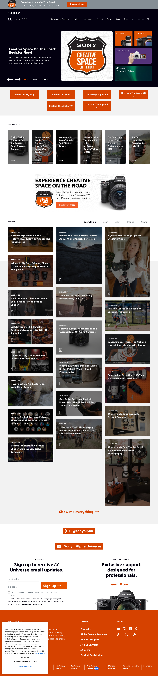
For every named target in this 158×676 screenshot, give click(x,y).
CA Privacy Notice (35, 604)
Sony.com (147, 666)
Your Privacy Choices (93, 667)
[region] (25, 648)
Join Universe (89, 644)
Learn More (77, 4)
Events (109, 19)
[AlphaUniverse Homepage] (17, 19)
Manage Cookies (25, 666)
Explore (76, 19)
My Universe (138, 19)
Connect (100, 19)
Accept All (25, 657)
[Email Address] (23, 579)
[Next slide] (17, 79)
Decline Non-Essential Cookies (25, 661)
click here (25, 604)
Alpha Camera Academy (60, 19)
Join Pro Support (89, 639)
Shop (126, 19)
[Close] (45, 625)
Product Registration (91, 655)
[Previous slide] (10, 79)
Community (88, 19)
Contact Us (86, 629)
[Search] (148, 19)
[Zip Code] (23, 586)
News (85, 649)
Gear (118, 19)
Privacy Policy (27, 601)
